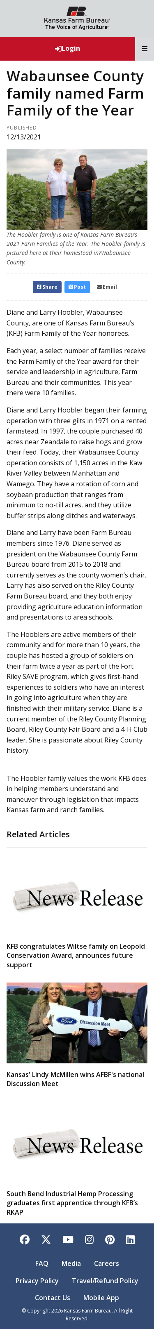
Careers (106, 1263)
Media (71, 1263)
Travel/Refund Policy (105, 1280)
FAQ (41, 1263)
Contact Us (52, 1297)
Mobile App (101, 1297)
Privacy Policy (37, 1280)
